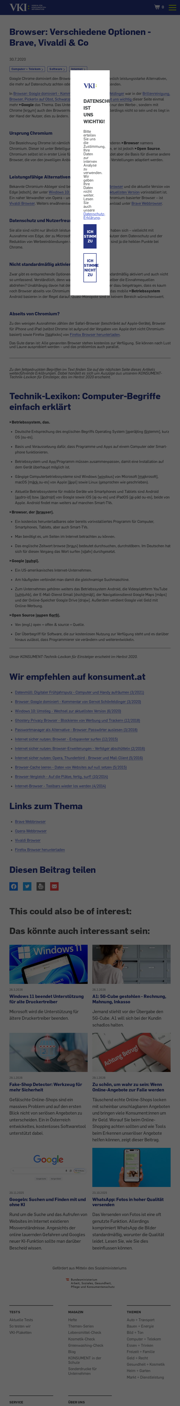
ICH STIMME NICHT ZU (90, 267)
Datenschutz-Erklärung (94, 216)
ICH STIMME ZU (90, 236)
